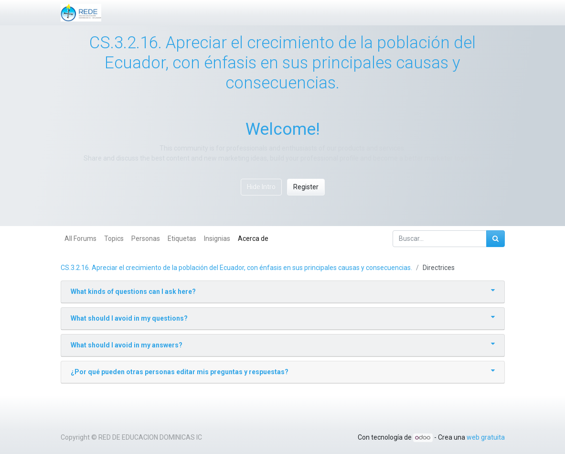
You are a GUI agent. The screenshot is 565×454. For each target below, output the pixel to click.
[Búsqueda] (495, 238)
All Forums (80, 238)
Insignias (217, 238)
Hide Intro (261, 187)
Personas (145, 238)
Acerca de (253, 238)
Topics (114, 238)
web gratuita (486, 437)
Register (306, 187)
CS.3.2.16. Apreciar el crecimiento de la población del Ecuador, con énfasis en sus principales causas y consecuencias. (236, 267)
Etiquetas (182, 238)
